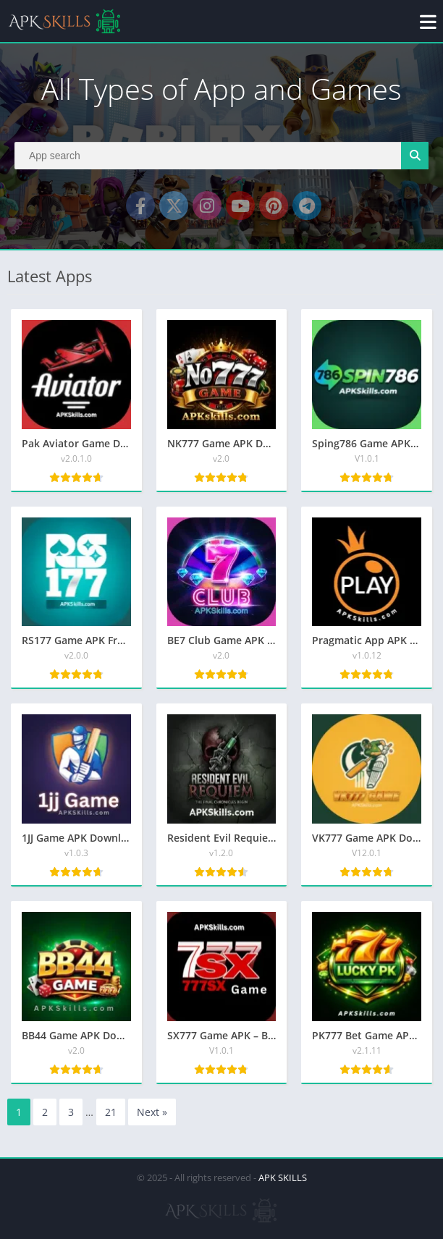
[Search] (221, 155)
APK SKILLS (282, 1177)
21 (111, 1112)
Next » (152, 1112)
